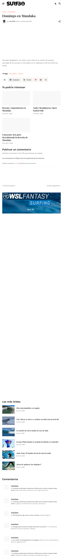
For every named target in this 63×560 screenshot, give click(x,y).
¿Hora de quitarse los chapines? (28, 464)
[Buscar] (60, 4)
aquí (16, 163)
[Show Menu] (3, 4)
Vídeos (20, 74)
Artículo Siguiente (53, 186)
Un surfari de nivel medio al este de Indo (32, 431)
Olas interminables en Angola (28, 408)
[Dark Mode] (56, 4)
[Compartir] (59, 21)
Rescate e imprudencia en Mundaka (14, 109)
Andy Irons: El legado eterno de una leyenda (33, 453)
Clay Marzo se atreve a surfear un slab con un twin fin (37, 419)
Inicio (4, 12)
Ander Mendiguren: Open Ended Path (45, 109)
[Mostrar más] (46, 80)
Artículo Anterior (9, 186)
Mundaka (11, 12)
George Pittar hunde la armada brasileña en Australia (37, 442)
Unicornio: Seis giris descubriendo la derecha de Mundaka (15, 137)
